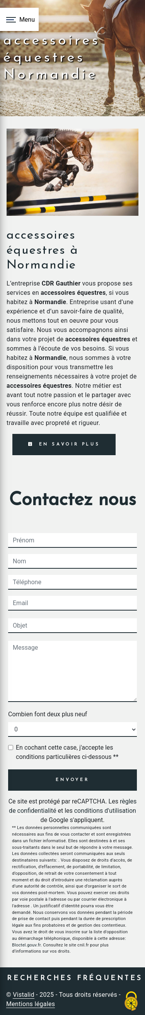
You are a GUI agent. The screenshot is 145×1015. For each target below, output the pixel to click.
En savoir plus (64, 444)
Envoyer (72, 780)
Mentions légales (30, 1004)
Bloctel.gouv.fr (26, 945)
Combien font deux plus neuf (47, 714)
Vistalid (23, 994)
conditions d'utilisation (105, 810)
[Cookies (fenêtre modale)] (131, 1001)
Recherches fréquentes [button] (75, 978)
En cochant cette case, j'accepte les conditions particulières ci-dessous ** (67, 752)
